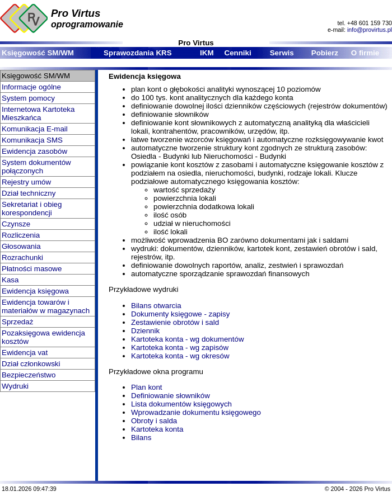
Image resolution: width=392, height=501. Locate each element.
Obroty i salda (154, 421)
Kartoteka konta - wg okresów (180, 356)
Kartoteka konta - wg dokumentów (187, 339)
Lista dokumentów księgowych (181, 404)
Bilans (141, 437)
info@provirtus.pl (369, 29)
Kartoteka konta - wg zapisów (179, 347)
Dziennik (145, 331)
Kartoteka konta (157, 429)
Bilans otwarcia (156, 305)
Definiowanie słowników (170, 395)
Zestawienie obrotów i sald (175, 322)
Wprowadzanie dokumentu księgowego (196, 412)
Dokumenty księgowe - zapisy (180, 314)
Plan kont (146, 387)
